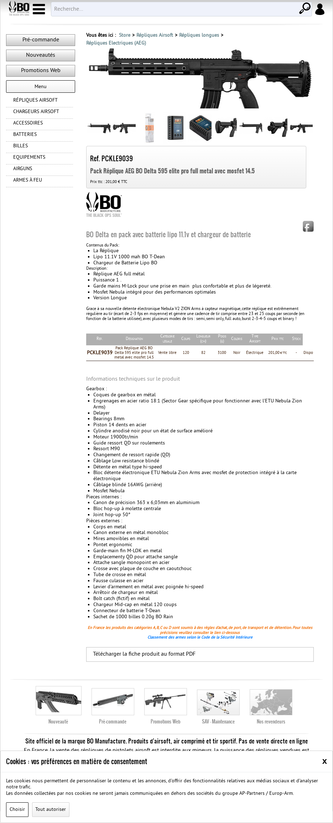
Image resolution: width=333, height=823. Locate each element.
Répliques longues (199, 35)
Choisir (17, 810)
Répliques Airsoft (154, 35)
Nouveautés (40, 55)
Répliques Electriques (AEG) (116, 43)
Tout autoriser (50, 810)
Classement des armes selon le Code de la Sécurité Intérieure (200, 648)
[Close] (325, 761)
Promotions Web (41, 70)
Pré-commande (40, 40)
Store (124, 35)
